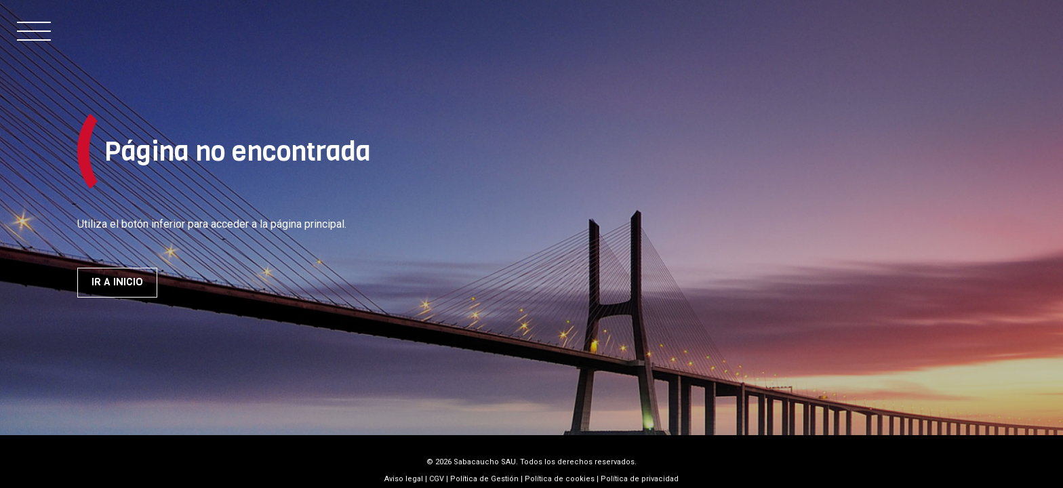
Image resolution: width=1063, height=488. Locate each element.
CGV (436, 478)
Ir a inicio (117, 282)
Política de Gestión (484, 478)
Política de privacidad (640, 478)
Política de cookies (560, 478)
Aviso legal (403, 478)
